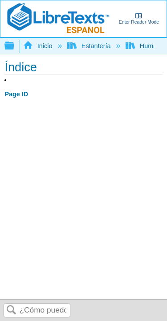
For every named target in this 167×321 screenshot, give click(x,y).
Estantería (89, 45)
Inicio (38, 45)
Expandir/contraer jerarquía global (15, 46)
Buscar (12, 310)
